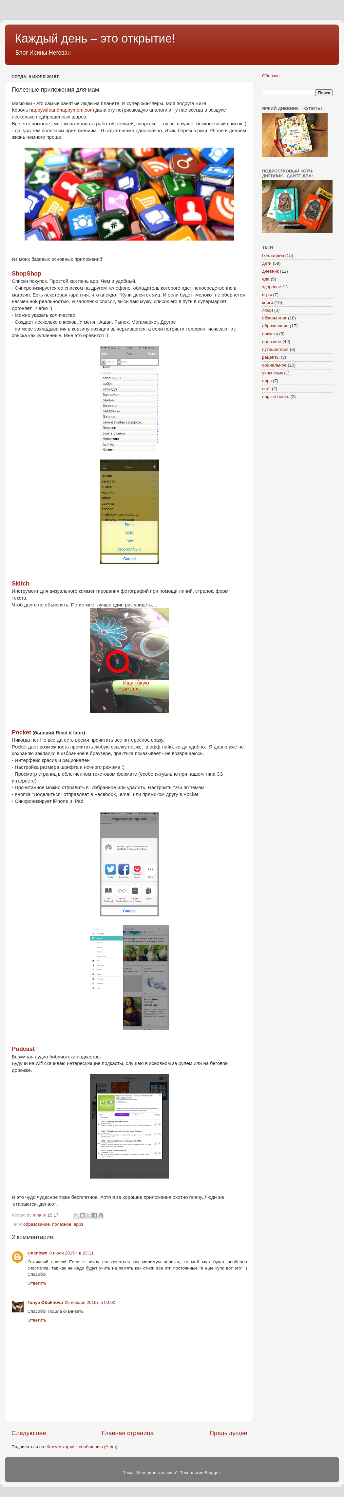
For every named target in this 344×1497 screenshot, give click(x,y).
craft (266, 388)
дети (267, 263)
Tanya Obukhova (45, 1302)
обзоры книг (274, 318)
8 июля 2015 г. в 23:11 (71, 1253)
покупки (270, 333)
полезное (61, 1224)
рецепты (270, 357)
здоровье (271, 286)
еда (266, 279)
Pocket (21, 732)
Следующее (28, 1433)
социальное (274, 365)
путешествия (275, 349)
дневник (270, 271)
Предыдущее (228, 1433)
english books (275, 396)
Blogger (212, 1472)
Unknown (38, 1253)
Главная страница (128, 1433)
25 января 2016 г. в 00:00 (90, 1302)
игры (267, 294)
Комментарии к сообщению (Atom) (82, 1446)
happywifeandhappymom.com (61, 110)
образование (36, 1224)
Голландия (273, 255)
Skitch (20, 583)
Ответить (37, 1283)
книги (267, 302)
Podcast (23, 1049)
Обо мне (271, 75)
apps (78, 1224)
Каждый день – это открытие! (95, 38)
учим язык (272, 372)
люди (267, 310)
